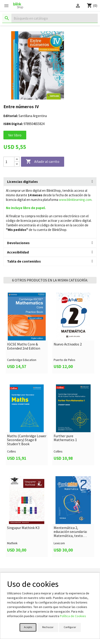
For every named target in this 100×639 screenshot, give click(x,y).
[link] (26, 333)
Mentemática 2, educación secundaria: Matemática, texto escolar (70, 532)
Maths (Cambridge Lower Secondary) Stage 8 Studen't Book (26, 440)
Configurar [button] (70, 627)
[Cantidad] (8, 162)
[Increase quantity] (17, 159)
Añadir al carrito (42, 162)
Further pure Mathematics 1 (65, 438)
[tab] (50, 181)
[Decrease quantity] (17, 164)
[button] (50, 182)
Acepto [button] (28, 627)
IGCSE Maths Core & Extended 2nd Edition (23, 346)
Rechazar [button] (47, 627)
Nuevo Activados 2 (68, 344)
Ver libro (14, 135)
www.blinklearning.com (75, 199)
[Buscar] (50, 18)
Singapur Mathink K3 (23, 528)
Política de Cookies (73, 616)
